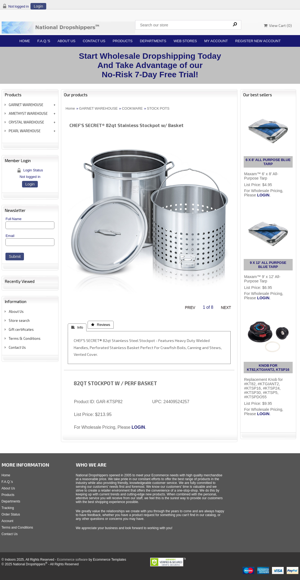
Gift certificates (21, 329)
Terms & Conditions (25, 338)
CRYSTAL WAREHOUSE (26, 122)
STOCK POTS (158, 108)
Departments (153, 41)
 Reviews (100, 324)
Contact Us (94, 41)
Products (122, 41)
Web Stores (185, 41)
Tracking (8, 508)
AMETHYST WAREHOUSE (28, 113)
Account (7, 521)
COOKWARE (132, 108)
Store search (19, 320)
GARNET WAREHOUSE (26, 105)
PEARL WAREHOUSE (25, 131)
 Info (77, 327)
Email (9, 235)
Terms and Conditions (17, 527)
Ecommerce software (72, 560)
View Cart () (278, 25)
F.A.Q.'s (43, 41)
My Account (216, 41)
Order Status (11, 514)
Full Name (13, 219)
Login (38, 6)
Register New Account (258, 41)
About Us (66, 41)
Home (24, 41)
